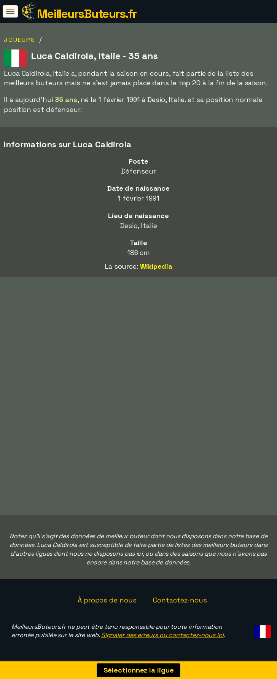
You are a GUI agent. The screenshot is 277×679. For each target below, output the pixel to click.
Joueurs (19, 40)
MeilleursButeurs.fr (87, 13)
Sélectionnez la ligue (138, 670)
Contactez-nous (180, 600)
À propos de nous (107, 600)
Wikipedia (156, 266)
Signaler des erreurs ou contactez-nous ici (162, 635)
